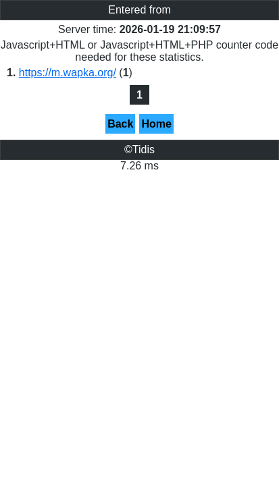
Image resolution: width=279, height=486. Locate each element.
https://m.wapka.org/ (67, 72)
